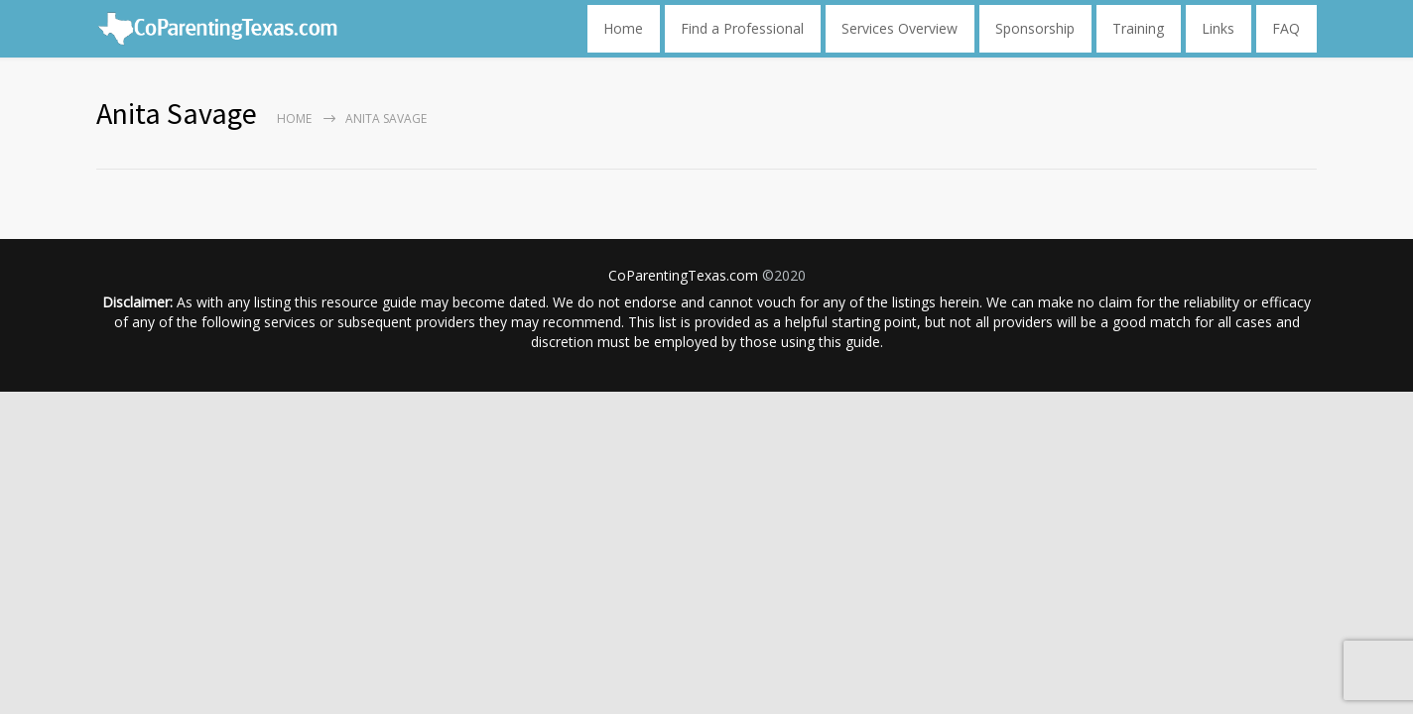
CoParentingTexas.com (683, 275)
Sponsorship (1035, 28)
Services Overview (899, 28)
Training (1138, 28)
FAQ (1286, 28)
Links (1218, 28)
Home (623, 28)
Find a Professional (742, 28)
